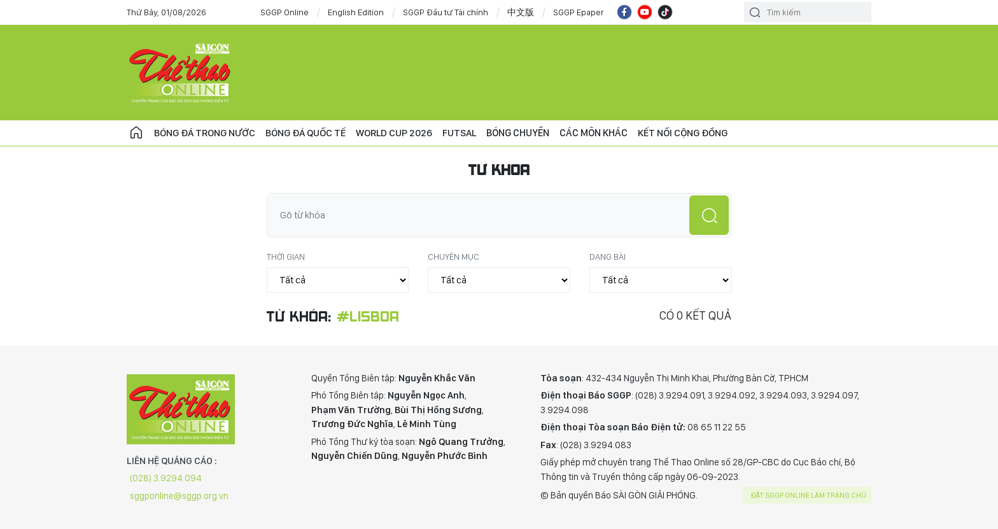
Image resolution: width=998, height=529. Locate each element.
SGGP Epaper (578, 12)
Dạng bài (607, 256)
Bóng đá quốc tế (306, 133)
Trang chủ (136, 133)
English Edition (356, 12)
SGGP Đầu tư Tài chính (445, 12)
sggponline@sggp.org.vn (179, 496)
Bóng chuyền (520, 133)
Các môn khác (597, 133)
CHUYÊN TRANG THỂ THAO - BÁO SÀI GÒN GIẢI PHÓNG (181, 73)
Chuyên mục (453, 256)
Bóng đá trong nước (205, 133)
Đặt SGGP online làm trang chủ (808, 495)
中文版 (520, 12)
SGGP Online (284, 12)
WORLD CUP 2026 (395, 133)
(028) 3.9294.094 (166, 478)
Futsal (461, 133)
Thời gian (286, 256)
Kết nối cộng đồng (686, 133)
